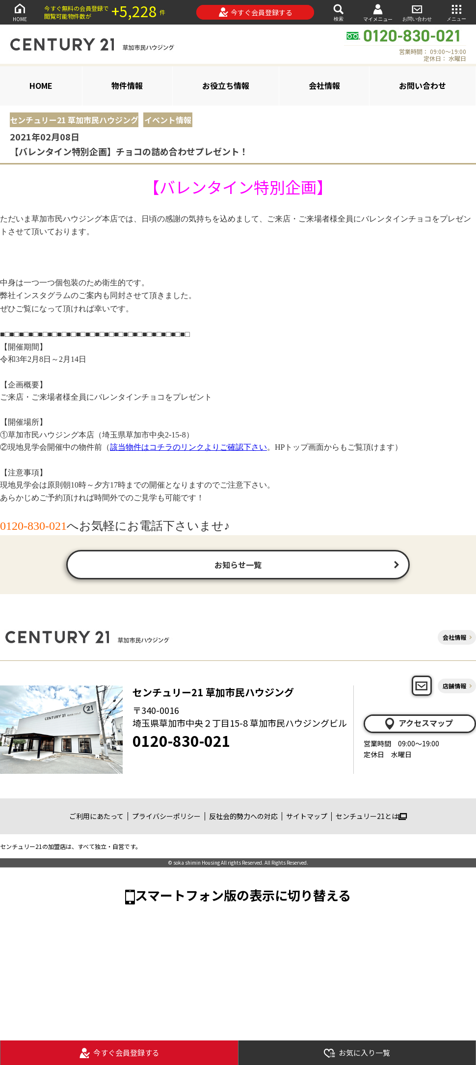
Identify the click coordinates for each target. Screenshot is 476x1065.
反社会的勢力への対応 (243, 816)
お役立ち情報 (225, 85)
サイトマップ (306, 816)
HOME (19, 12)
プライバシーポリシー (166, 816)
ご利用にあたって (96, 816)
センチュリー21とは (371, 816)
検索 (338, 12)
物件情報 (127, 85)
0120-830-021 (181, 740)
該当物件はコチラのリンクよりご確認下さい (188, 447)
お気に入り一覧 (356, 1053)
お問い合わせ (417, 12)
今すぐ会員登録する (255, 12)
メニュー (456, 12)
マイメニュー (377, 12)
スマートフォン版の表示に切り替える (243, 895)
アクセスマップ (418, 723)
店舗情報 (454, 686)
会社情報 (324, 85)
